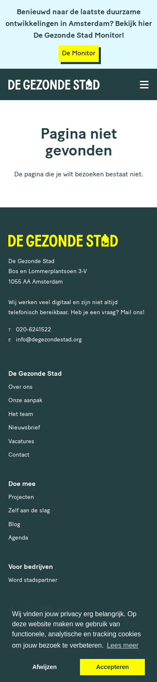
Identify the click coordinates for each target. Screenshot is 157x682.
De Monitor (78, 53)
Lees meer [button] (123, 645)
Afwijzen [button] (44, 667)
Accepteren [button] (112, 667)
